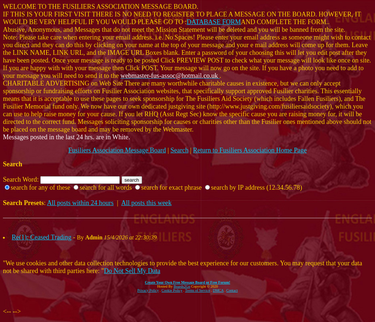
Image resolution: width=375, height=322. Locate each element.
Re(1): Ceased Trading (41, 237)
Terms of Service (197, 290)
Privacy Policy (148, 290)
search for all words (105, 187)
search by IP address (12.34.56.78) (256, 187)
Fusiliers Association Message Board (117, 150)
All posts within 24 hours (80, 203)
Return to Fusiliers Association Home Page (250, 150)
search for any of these (40, 187)
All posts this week (146, 203)
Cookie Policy (171, 290)
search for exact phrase (171, 187)
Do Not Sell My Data (132, 270)
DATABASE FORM (214, 22)
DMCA (218, 290)
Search (180, 150)
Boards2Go (182, 286)
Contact (232, 290)
